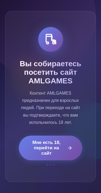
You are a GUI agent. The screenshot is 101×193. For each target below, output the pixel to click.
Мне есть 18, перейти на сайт (52, 148)
